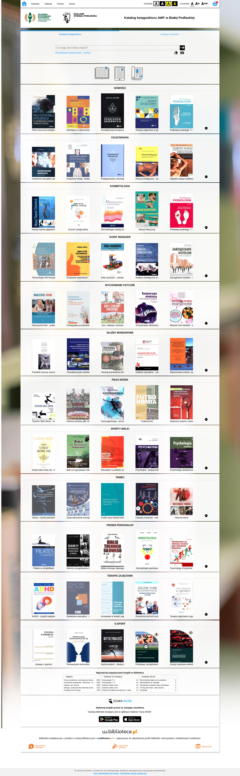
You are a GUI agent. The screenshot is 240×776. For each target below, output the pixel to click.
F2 (204, 3)
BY (174, 3)
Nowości (35, 4)
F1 (197, 3)
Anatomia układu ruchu (110, 685)
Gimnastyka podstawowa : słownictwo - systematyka (82, 682)
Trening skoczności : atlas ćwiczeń (152, 688)
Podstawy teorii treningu (72, 690)
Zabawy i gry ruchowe (71, 685)
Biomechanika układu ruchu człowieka (153, 680)
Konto (72, 4)
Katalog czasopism (169, 34)
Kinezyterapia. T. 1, (108, 680)
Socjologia (143, 690)
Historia (48, 4)
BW (162, 3)
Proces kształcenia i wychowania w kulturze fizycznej (82, 680)
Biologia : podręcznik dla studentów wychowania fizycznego (84, 688)
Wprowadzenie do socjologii (149, 682)
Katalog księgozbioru (70, 34)
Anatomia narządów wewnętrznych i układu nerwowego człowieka (124, 690)
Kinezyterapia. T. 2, (108, 682)
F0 (192, 3)
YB (168, 3)
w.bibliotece (105, 738)
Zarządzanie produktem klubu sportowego (154, 685)
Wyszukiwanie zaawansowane (68, 52)
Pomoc (60, 4)
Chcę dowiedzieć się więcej (106, 773)
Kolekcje (87, 52)
